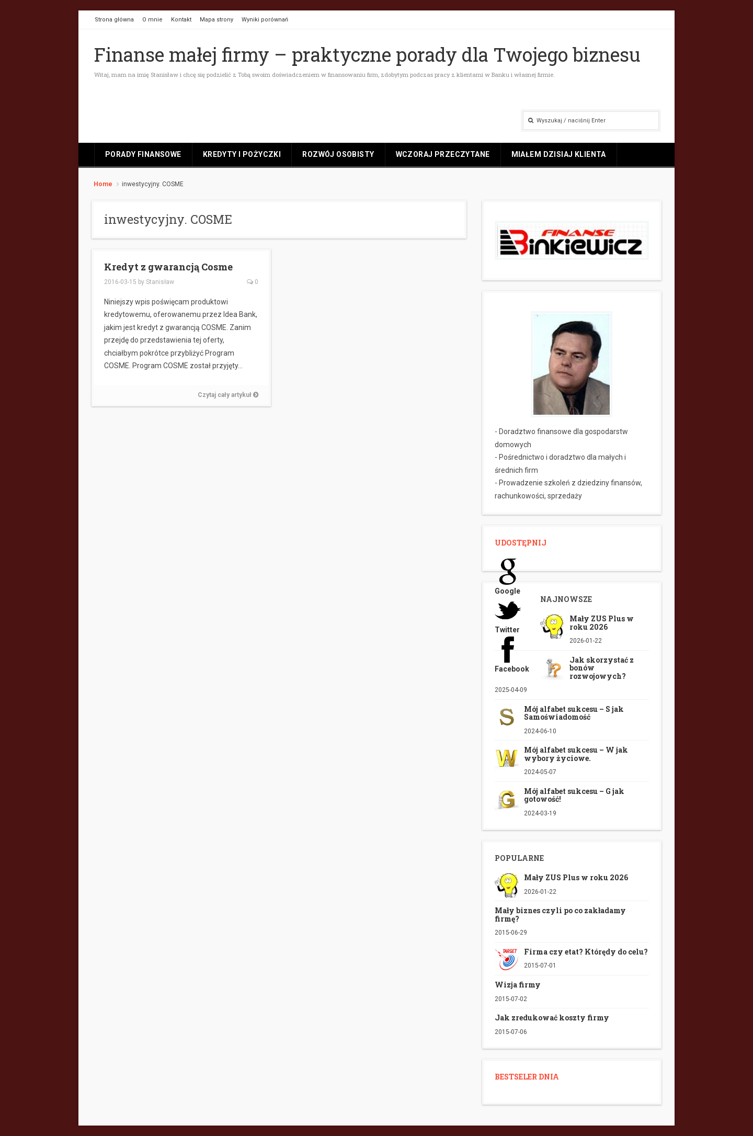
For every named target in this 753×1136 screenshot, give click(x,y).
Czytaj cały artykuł (228, 395)
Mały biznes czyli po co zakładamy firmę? (560, 914)
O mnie (152, 19)
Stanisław (160, 282)
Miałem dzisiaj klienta (558, 154)
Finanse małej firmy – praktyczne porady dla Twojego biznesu (367, 54)
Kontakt (181, 19)
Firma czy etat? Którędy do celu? (586, 952)
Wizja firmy (518, 985)
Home (103, 184)
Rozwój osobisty (338, 154)
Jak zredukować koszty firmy (552, 1018)
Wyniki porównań (265, 19)
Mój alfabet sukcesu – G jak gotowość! (574, 795)
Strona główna (114, 19)
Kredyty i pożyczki (242, 154)
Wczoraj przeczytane (443, 154)
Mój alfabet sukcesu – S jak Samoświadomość (574, 713)
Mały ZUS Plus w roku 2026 (601, 622)
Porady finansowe (143, 154)
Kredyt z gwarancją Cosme (168, 266)
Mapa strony (216, 19)
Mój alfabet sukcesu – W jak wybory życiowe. (576, 754)
